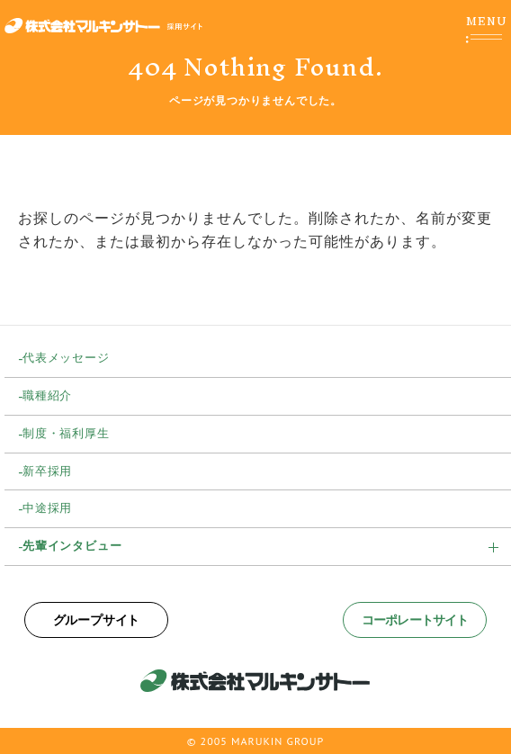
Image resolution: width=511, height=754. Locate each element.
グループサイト (96, 620)
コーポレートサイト (415, 620)
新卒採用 (47, 471)
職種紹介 (47, 395)
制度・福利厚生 (66, 433)
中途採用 (47, 508)
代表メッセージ (66, 357)
